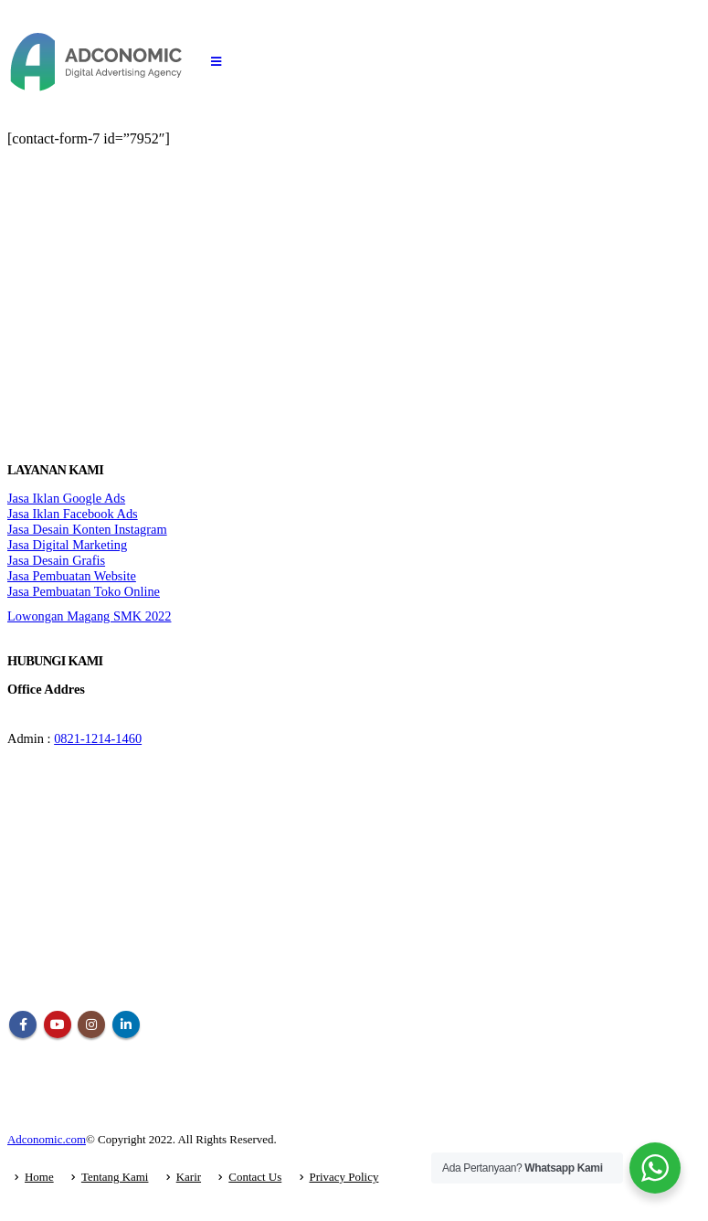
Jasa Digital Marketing (67, 544)
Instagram (91, 1024)
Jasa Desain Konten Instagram (87, 529)
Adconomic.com (46, 1139)
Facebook (23, 1024)
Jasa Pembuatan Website (71, 575)
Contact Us (254, 1177)
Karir (188, 1177)
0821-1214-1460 (98, 738)
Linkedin (126, 1024)
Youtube (57, 1024)
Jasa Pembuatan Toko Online (83, 591)
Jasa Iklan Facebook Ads (72, 513)
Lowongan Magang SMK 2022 (89, 616)
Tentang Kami (115, 1177)
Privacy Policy (344, 1177)
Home (39, 1177)
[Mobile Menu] (216, 62)
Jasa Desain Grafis (56, 560)
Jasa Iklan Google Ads (66, 498)
